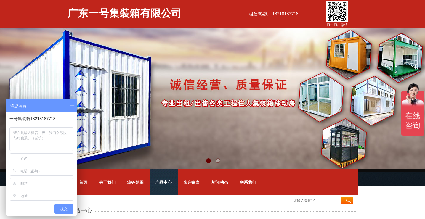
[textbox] (316, 200)
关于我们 (107, 182)
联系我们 (248, 182)
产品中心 (163, 182)
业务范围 (135, 182)
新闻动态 (219, 182)
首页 (83, 182)
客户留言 (191, 182)
